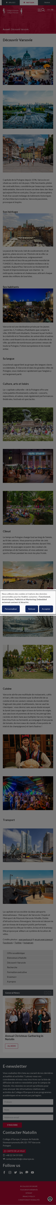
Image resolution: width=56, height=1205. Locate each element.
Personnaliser (11, 609)
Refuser (31, 609)
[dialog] (28, 602)
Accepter (46, 609)
